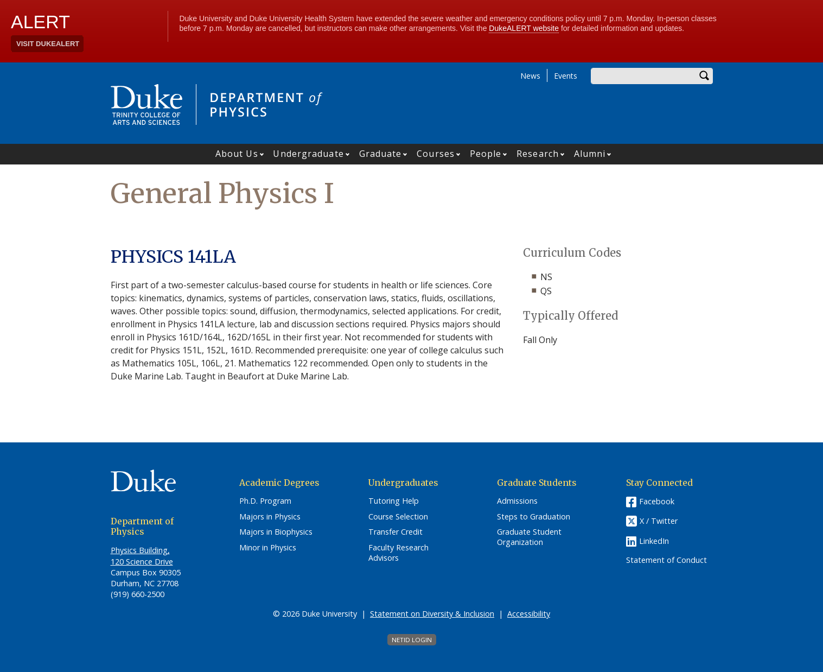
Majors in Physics (270, 517)
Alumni (590, 154)
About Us (236, 154)
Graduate (380, 154)
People (486, 154)
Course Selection (398, 517)
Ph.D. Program (265, 501)
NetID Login (412, 640)
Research (537, 154)
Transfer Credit (395, 532)
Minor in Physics (267, 548)
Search (705, 76)
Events (565, 76)
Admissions (517, 501)
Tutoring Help (393, 501)
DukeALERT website (524, 28)
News (530, 76)
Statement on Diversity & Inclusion (432, 613)
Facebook (656, 501)
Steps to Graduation (533, 517)
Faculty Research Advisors (398, 553)
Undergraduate (308, 154)
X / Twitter (659, 521)
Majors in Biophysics (275, 532)
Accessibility (528, 613)
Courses (436, 154)
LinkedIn (654, 541)
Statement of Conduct (666, 560)
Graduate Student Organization (529, 537)
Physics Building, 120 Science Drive (142, 555)
